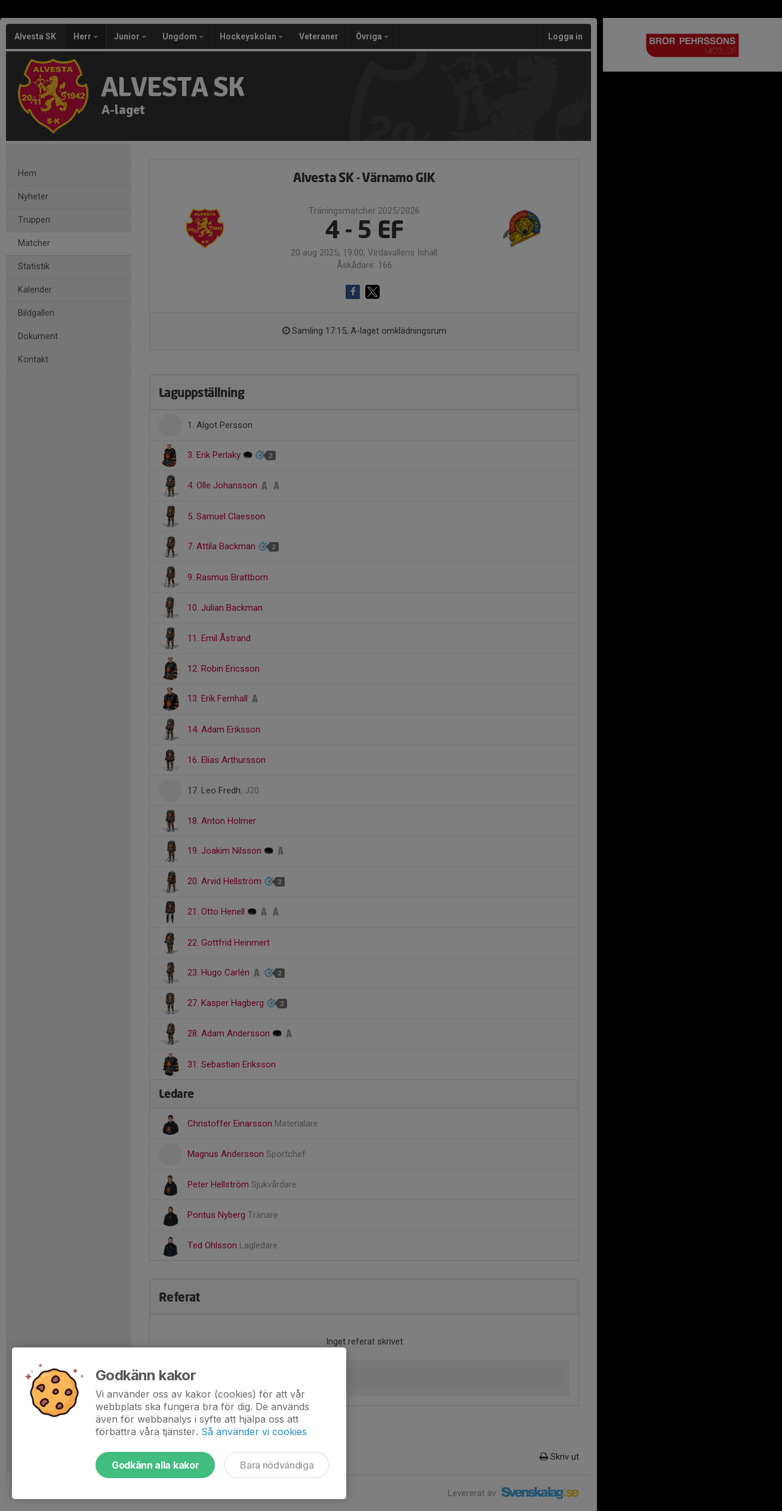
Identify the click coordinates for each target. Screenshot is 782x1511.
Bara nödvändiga (276, 1465)
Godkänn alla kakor (155, 1465)
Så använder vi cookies (254, 1432)
